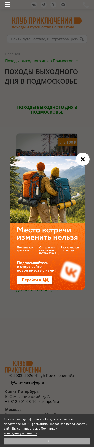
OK (47, 441)
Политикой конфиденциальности (30, 430)
